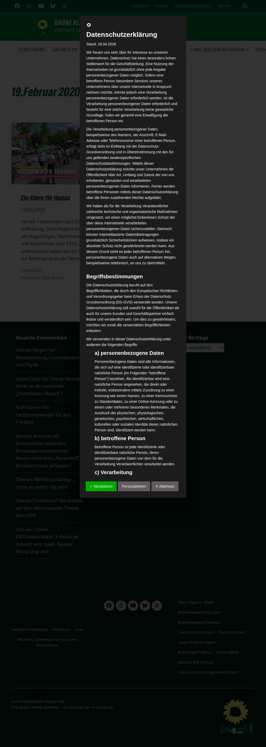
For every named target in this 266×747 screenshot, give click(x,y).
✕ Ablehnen (165, 486)
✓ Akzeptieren (101, 486)
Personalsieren (134, 486)
